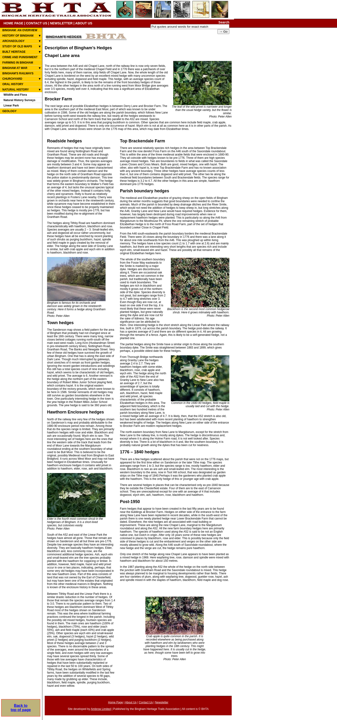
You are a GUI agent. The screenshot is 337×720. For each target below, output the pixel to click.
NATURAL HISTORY (15, 89)
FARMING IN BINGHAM (17, 62)
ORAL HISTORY (12, 84)
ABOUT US (83, 23)
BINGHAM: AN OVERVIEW (19, 30)
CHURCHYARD (12, 78)
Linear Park (11, 105)
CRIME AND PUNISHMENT (19, 57)
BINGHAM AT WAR (14, 68)
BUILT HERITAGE (14, 51)
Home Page (115, 702)
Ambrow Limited (101, 709)
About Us (130, 702)
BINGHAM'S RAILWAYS (17, 73)
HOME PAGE (13, 23)
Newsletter (161, 702)
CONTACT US (36, 23)
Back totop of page (21, 703)
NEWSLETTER (61, 23)
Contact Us (146, 702)
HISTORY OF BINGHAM (17, 35)
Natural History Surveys (19, 100)
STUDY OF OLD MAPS (17, 46)
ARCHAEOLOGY (13, 41)
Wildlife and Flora (15, 94)
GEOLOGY (9, 111)
